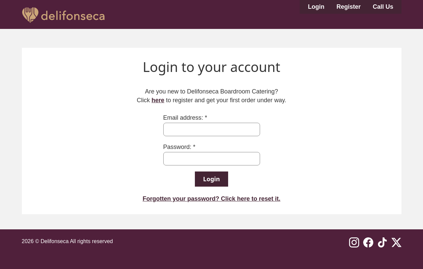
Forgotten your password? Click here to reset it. (211, 198)
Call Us (383, 6)
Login (316, 6)
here (158, 100)
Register (348, 6)
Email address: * (185, 117)
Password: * (179, 147)
